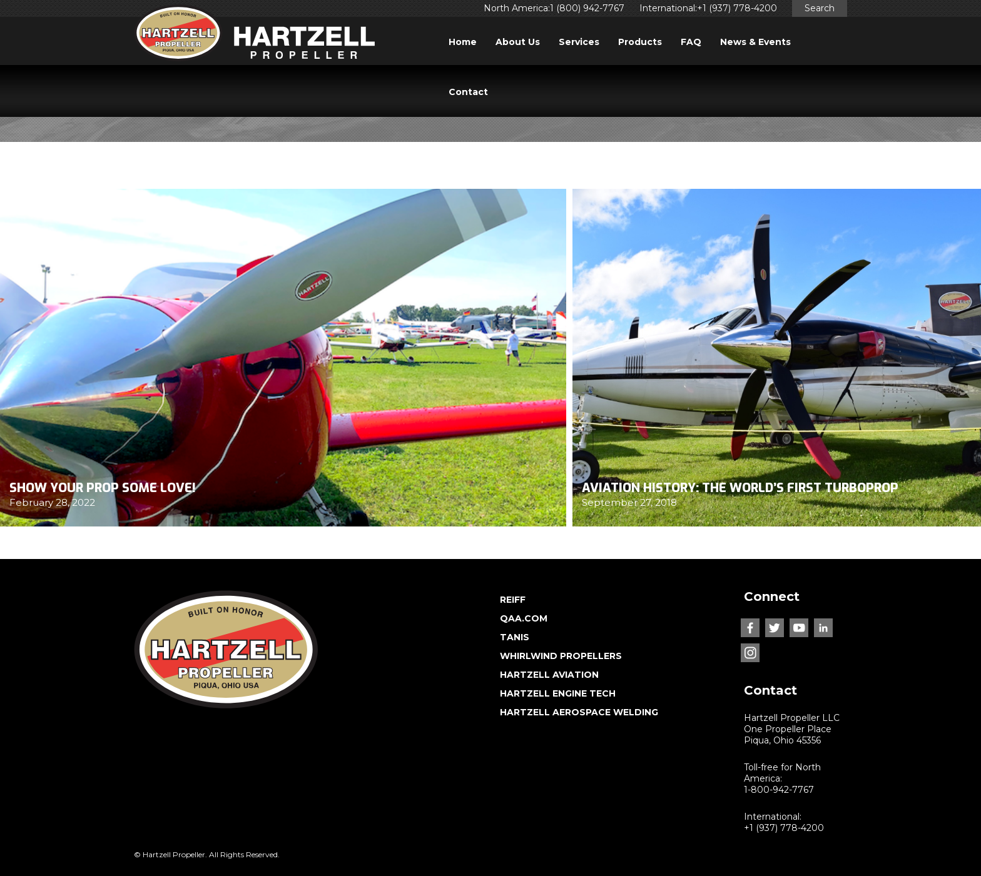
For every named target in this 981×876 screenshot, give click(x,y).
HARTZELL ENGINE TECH (558, 693)
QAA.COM (523, 618)
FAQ (691, 42)
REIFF (513, 599)
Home (463, 42)
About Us (518, 42)
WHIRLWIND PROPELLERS (561, 656)
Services (579, 42)
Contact (468, 92)
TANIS (514, 637)
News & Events (755, 42)
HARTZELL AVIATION (549, 674)
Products (640, 42)
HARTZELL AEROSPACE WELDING (579, 712)
